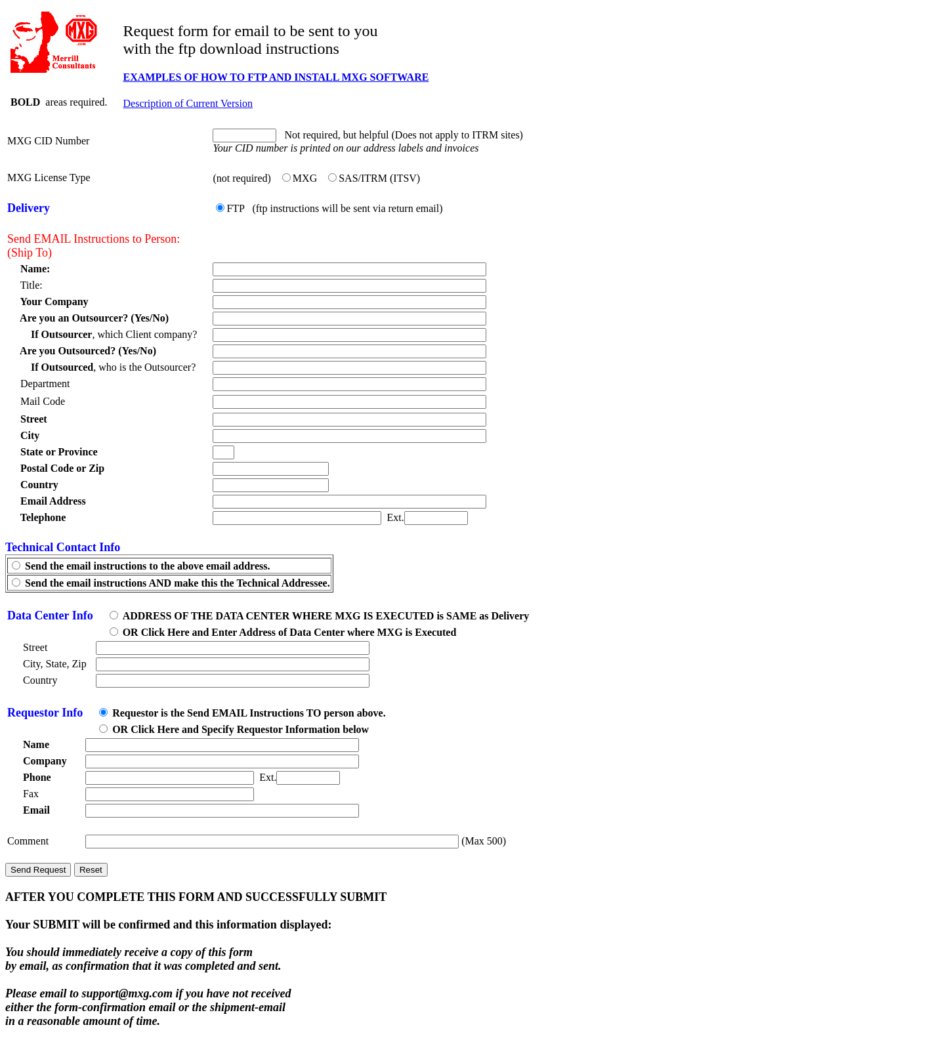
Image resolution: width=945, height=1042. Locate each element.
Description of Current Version (188, 103)
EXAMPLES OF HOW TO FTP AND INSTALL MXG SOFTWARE (276, 77)
